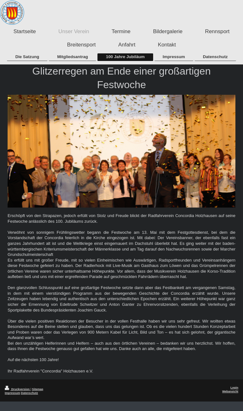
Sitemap (37, 389)
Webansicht (230, 391)
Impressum (12, 393)
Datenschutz (29, 393)
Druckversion (17, 389)
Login (234, 387)
